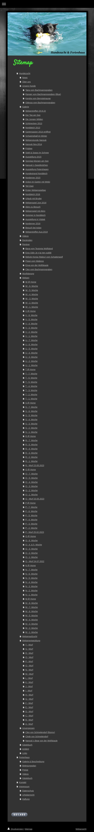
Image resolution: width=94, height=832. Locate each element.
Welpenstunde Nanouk (35, 140)
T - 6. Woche (31, 378)
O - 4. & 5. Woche (33, 544)
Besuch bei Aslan (33, 228)
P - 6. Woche (31, 511)
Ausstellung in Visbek (35, 219)
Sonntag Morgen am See (37, 161)
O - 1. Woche (31, 557)
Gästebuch (27, 745)
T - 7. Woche (31, 374)
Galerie (25, 107)
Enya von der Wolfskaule (36, 265)
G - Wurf (29, 699)
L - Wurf (29, 678)
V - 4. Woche (31, 323)
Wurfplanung (28, 273)
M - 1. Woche (31, 632)
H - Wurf (29, 695)
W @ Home (30, 282)
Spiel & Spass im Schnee (37, 152)
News (25, 77)
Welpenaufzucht (29, 636)
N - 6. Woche (31, 574)
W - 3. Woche (31, 298)
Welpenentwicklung (31, 640)
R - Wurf (29, 653)
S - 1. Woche (31, 432)
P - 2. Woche (31, 528)
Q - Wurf (29, 657)
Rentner (26, 244)
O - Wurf (29, 665)
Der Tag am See (32, 115)
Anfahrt (25, 749)
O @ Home (30, 536)
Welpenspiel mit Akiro (35, 211)
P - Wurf (29, 661)
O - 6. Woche (31, 540)
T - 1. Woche (31, 399)
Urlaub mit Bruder (33, 198)
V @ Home (30, 311)
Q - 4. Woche (31, 482)
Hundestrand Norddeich (36, 173)
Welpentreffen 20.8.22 (35, 111)
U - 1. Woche (31, 365)
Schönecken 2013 (33, 123)
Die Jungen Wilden (34, 119)
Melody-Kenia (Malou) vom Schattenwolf (44, 257)
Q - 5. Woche (31, 478)
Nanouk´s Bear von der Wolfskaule (41, 741)
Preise (25, 770)
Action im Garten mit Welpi (37, 182)
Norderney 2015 (32, 177)
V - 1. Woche (31, 336)
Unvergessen (28, 728)
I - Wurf (28, 690)
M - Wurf (29, 674)
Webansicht (81, 829)
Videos (25, 236)
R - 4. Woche (31, 449)
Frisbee (28, 148)
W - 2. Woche (31, 303)
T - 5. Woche (31, 382)
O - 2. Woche (31, 553)
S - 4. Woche (31, 419)
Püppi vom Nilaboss (34, 261)
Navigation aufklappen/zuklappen (47, 4)
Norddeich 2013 (32, 127)
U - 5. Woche (31, 348)
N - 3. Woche (31, 586)
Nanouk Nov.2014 (33, 144)
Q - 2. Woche (31, 490)
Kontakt (22, 782)
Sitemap (28, 829)
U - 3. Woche (31, 357)
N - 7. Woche (31, 570)
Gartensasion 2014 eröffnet (38, 132)
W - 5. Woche (31, 290)
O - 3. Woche (31, 549)
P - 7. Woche (31, 507)
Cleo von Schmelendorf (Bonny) (40, 732)
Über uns (26, 82)
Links (24, 753)
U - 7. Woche (31, 340)
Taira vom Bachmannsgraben (39, 90)
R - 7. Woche (31, 440)
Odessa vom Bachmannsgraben (40, 102)
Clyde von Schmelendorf (36, 736)
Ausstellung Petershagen (37, 169)
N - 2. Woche (31, 590)
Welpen (25, 278)
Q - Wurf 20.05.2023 (34, 499)
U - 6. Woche (31, 344)
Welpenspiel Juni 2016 (35, 203)
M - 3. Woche (31, 624)
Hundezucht (24, 73)
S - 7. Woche (31, 407)
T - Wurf (29, 645)
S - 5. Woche (31, 415)
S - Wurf (29, 649)
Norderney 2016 (32, 223)
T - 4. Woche (31, 386)
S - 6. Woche (31, 411)
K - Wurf (29, 682)
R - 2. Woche (31, 457)
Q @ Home (30, 469)
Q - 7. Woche (31, 474)
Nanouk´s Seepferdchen (36, 165)
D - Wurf (29, 711)
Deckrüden (27, 240)
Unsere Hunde (29, 86)
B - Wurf (29, 720)
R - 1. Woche (31, 461)
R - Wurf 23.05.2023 (34, 465)
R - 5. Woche (31, 444)
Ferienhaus (24, 757)
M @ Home (30, 599)
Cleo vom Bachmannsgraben (38, 269)
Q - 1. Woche (31, 494)
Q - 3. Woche (31, 486)
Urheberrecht (28, 795)
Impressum (24, 786)
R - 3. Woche (31, 453)
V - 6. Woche (31, 315)
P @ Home (30, 503)
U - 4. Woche (31, 353)
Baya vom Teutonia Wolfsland (39, 248)
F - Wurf (29, 703)
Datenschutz (28, 791)
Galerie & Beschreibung (33, 761)
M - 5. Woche (31, 615)
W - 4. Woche (31, 294)
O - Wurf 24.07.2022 (34, 561)
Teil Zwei (29, 186)
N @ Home (30, 565)
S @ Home (30, 403)
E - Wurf (29, 707)
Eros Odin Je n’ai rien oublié (38, 253)
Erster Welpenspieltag (35, 190)
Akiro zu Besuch (32, 207)
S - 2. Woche (31, 428)
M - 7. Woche (31, 607)
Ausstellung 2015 (33, 157)
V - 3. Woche (31, 328)
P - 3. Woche (31, 524)
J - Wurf (29, 686)
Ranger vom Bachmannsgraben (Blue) (43, 94)
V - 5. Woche (31, 319)
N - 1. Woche (31, 595)
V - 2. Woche (31, 332)
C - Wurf (29, 715)
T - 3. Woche (31, 390)
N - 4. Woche (31, 582)
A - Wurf (29, 724)
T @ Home (30, 369)
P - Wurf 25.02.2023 (34, 532)
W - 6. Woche (31, 286)
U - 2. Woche (31, 361)
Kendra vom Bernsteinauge (38, 98)
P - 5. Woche (31, 515)
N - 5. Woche (31, 578)
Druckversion (15, 829)
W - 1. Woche (31, 307)
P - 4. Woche (31, 519)
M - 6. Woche (31, 611)
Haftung (26, 799)
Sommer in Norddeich (35, 215)
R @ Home (30, 436)
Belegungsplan (29, 766)
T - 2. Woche (31, 394)
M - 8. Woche (31, 603)
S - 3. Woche (31, 424)
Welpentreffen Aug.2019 (36, 232)
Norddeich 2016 (32, 194)
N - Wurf (29, 670)
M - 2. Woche (31, 628)
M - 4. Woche (31, 620)
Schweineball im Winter (36, 136)
